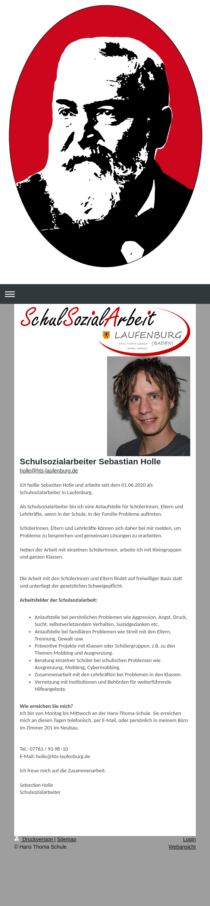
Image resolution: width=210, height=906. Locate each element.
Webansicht (182, 847)
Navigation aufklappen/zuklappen (105, 294)
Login (189, 839)
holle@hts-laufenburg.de (49, 471)
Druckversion (34, 839)
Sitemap (66, 839)
